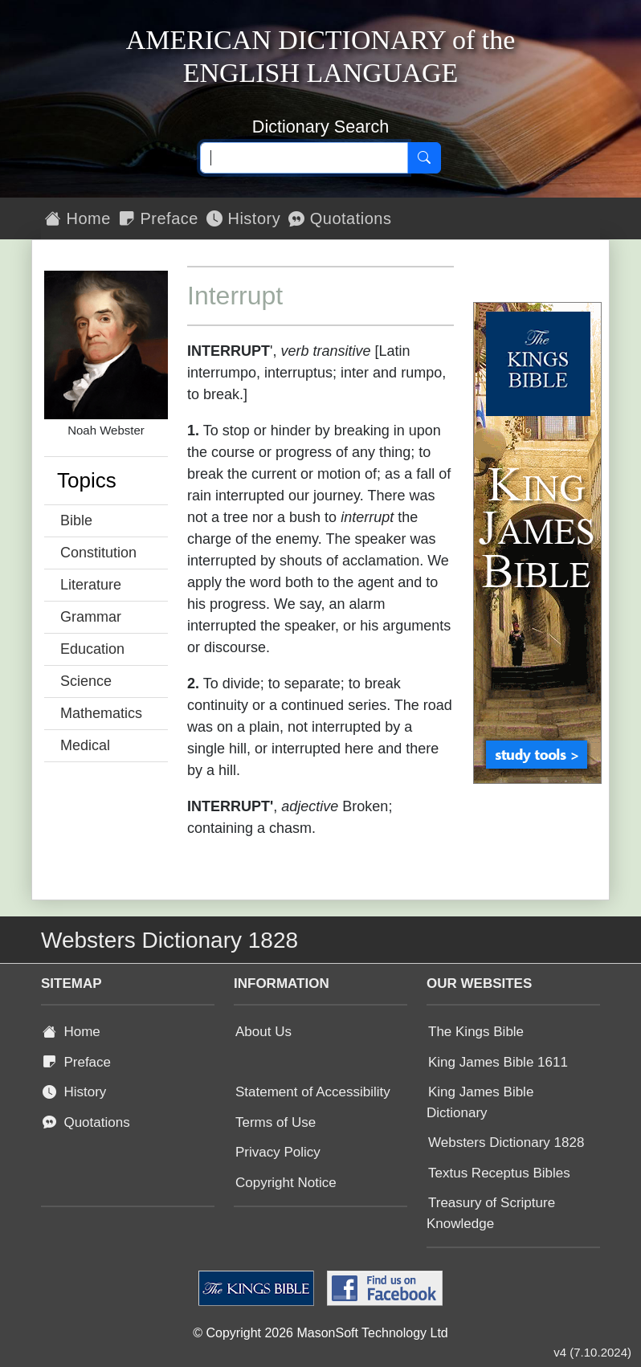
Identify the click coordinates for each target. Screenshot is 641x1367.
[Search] (424, 158)
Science (86, 681)
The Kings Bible (476, 1031)
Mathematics (101, 713)
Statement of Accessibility (312, 1092)
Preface (158, 218)
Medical (85, 745)
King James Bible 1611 (498, 1062)
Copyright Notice (286, 1182)
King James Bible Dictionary (480, 1102)
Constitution (98, 553)
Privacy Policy (277, 1152)
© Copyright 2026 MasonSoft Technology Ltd (320, 1333)
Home (78, 218)
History (243, 218)
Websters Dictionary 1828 (506, 1142)
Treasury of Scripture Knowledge (491, 1213)
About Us (263, 1031)
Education (92, 649)
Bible (76, 520)
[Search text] (304, 158)
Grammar (90, 617)
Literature (90, 585)
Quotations (339, 218)
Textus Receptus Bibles (499, 1173)
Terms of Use (275, 1122)
